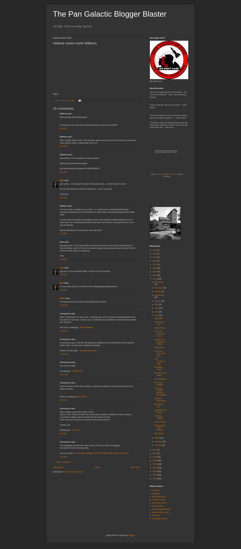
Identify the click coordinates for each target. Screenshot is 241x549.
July (157, 304)
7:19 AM (63, 259)
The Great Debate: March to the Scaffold (160, 391)
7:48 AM (63, 290)
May (157, 312)
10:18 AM (64, 305)
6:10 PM (63, 146)
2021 (155, 250)
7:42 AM (63, 275)
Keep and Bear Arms (160, 512)
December (159, 282)
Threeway (156, 493)
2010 (155, 457)
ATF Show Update (158, 417)
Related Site (77, 371)
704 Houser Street (159, 503)
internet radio (160, 174)
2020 (155, 254)
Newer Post (58, 467)
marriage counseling (88, 351)
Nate (62, 180)
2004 (155, 479)
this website (82, 397)
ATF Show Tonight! (158, 383)
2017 (155, 264)
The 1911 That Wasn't (160, 374)
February (159, 442)
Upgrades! (158, 318)
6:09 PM (63, 128)
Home (97, 467)
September (159, 295)
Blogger (131, 535)
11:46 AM (64, 331)
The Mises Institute (160, 519)
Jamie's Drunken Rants (161, 509)
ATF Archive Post (159, 323)
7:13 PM (63, 234)
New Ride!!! (159, 433)
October (158, 291)
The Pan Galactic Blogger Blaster (109, 14)
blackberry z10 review (160, 411)
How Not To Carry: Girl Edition (159, 341)
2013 (155, 279)
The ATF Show (172, 174)
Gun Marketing (160, 379)
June (157, 308)
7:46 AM (63, 457)
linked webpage (86, 327)
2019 (155, 257)
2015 (155, 272)
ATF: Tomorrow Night (159, 361)
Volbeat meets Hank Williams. (160, 427)
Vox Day (155, 490)
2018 (155, 261)
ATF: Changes (160, 422)
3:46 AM (63, 400)
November (159, 288)
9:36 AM (63, 434)
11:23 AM (64, 354)
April (157, 315)
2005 (155, 475)
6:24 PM (63, 198)
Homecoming (159, 328)
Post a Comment (63, 462)
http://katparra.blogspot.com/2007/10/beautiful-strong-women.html (101, 453)
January (158, 445)
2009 (155, 461)
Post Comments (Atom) (73, 472)
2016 (155, 268)
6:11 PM (63, 172)
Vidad (62, 298)
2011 (155, 453)
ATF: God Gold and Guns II (159, 333)
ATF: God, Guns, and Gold (159, 353)
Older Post (135, 467)
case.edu (76, 430)
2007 (155, 468)
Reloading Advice (158, 368)
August (158, 301)
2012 (155, 450)
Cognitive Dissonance (160, 399)
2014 (155, 275)
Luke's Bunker (158, 506)
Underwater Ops (158, 497)
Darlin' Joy (156, 515)
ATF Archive (159, 347)
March (157, 438)
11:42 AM (64, 375)
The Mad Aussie (158, 500)
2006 (155, 471)
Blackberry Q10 (158, 405)
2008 (155, 464)
